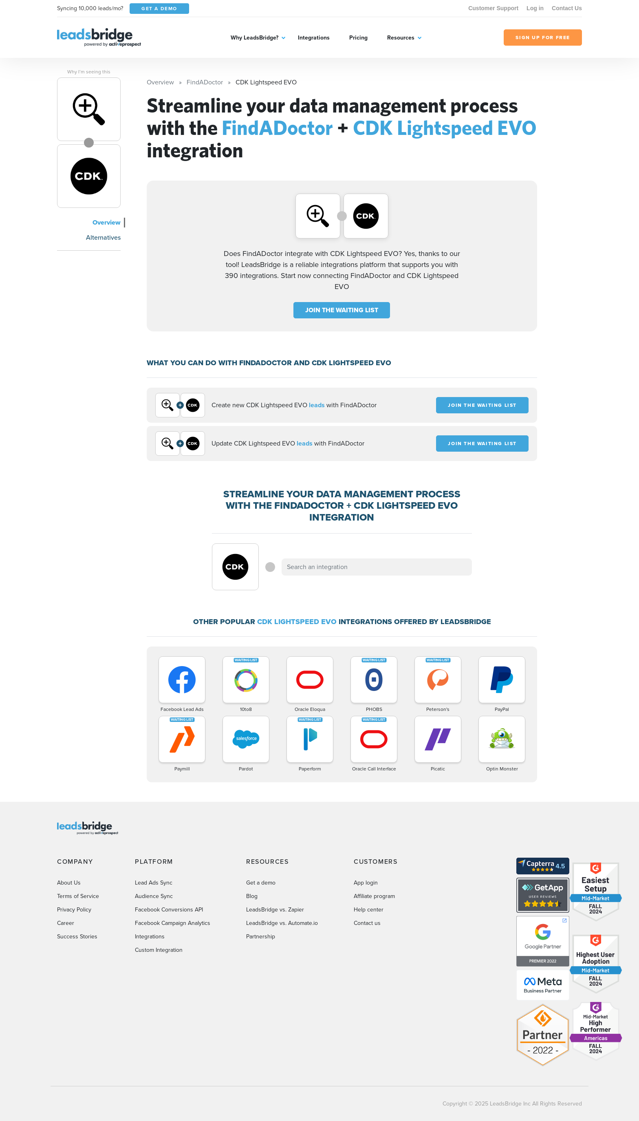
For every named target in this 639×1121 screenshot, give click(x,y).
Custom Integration (159, 950)
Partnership (260, 936)
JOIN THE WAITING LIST (341, 310)
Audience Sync (154, 896)
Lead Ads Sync (153, 882)
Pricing (358, 37)
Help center (368, 909)
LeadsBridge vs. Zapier (275, 909)
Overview (107, 222)
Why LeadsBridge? (254, 37)
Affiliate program (374, 896)
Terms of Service (78, 896)
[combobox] (377, 567)
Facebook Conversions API (169, 909)
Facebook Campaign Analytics (172, 923)
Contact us (367, 923)
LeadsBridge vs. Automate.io (282, 923)
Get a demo (260, 882)
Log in (535, 8)
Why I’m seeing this (88, 71)
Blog (252, 896)
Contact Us (567, 8)
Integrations (314, 37)
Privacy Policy (74, 909)
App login (366, 882)
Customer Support (493, 8)
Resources (400, 37)
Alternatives (103, 237)
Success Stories (77, 936)
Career (65, 923)
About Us (69, 882)
